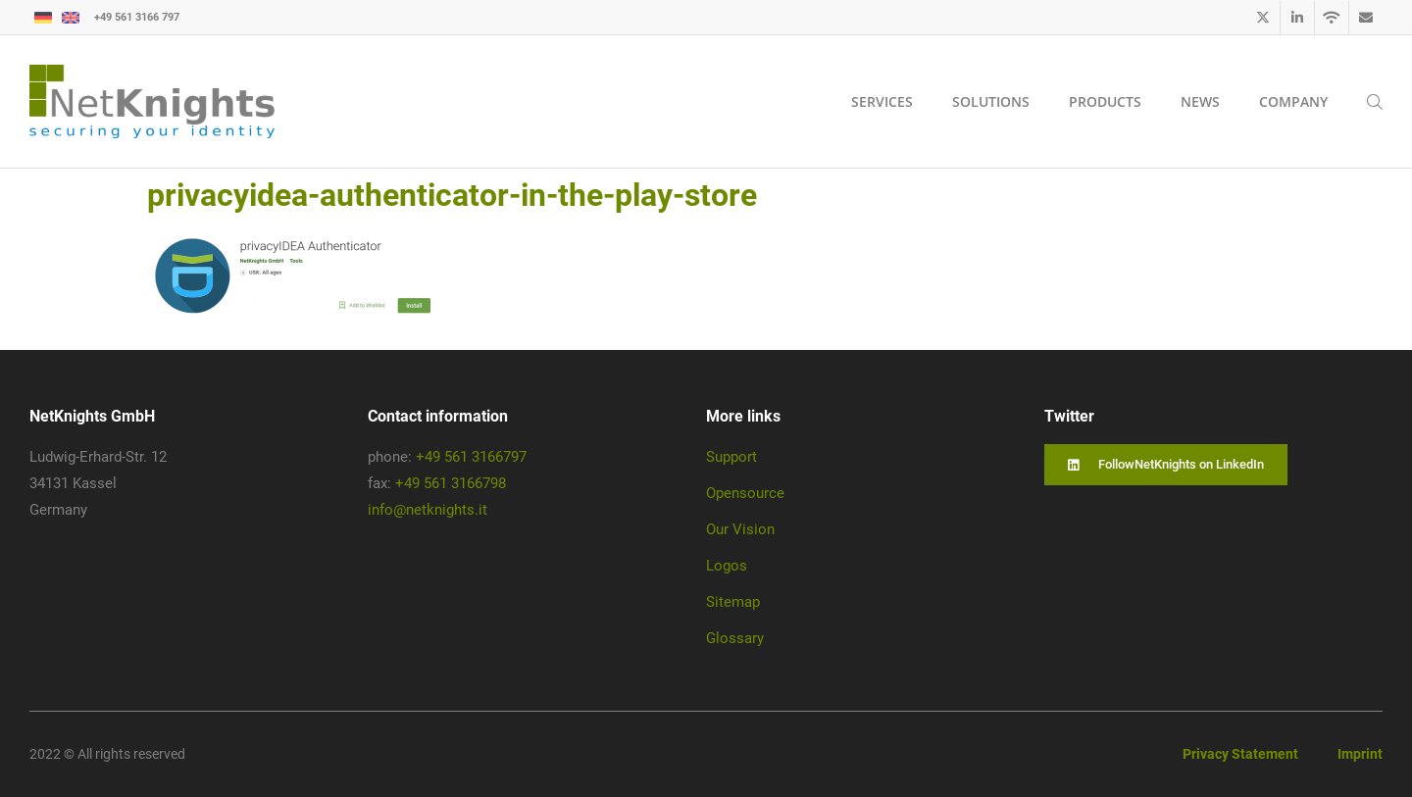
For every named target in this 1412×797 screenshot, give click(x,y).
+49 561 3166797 (471, 457)
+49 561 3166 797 (136, 17)
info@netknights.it (427, 510)
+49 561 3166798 (450, 483)
